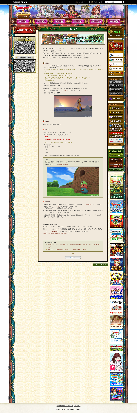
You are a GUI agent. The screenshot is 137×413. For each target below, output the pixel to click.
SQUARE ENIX (20, 2)
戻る (73, 257)
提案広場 (78, 21)
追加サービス (96, 21)
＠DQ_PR (65, 90)
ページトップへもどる (100, 264)
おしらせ (23, 21)
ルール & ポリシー (83, 2)
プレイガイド (41, 21)
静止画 (27, 40)
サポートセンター (98, 2)
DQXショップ (114, 21)
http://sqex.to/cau (55, 231)
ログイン (24, 30)
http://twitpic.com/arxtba (63, 164)
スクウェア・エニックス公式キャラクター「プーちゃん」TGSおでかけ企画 (67, 249)
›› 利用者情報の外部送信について (65, 406)
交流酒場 (59, 21)
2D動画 (21, 40)
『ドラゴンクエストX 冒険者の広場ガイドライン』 (56, 233)
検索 (123, 2)
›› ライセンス (77, 406)
